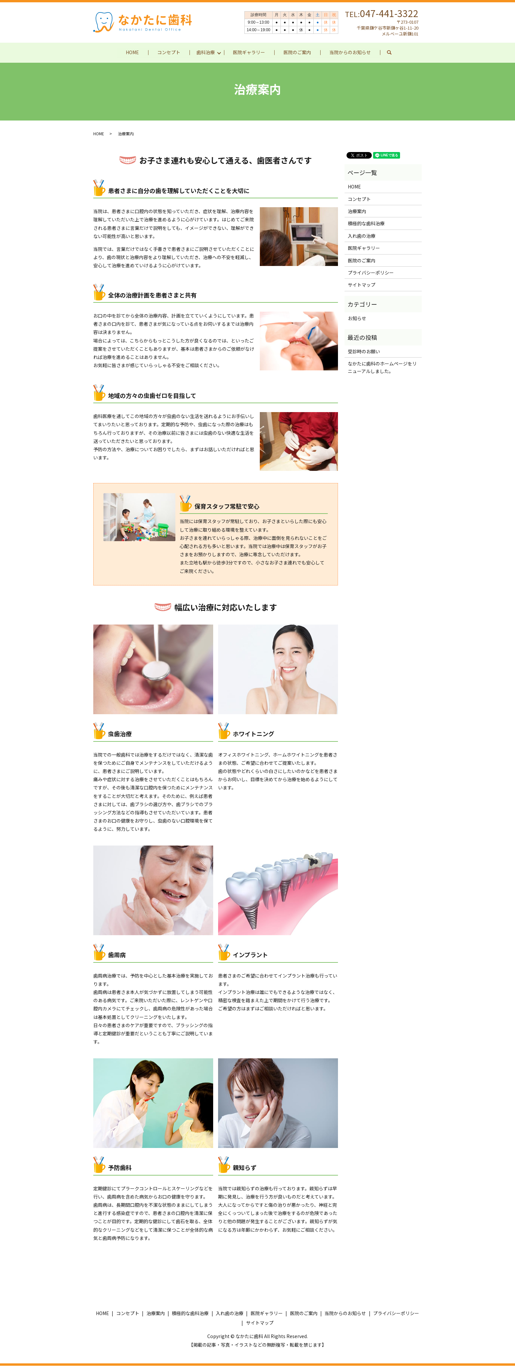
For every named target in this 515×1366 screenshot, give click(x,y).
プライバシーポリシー (371, 273)
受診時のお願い (364, 351)
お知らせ (357, 318)
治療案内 (357, 211)
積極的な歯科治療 (366, 223)
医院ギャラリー (249, 52)
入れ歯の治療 (361, 236)
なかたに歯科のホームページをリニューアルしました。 (382, 367)
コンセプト (168, 52)
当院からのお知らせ (350, 52)
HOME (132, 52)
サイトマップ (361, 285)
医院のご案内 (297, 52)
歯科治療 (205, 52)
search (394, 52)
